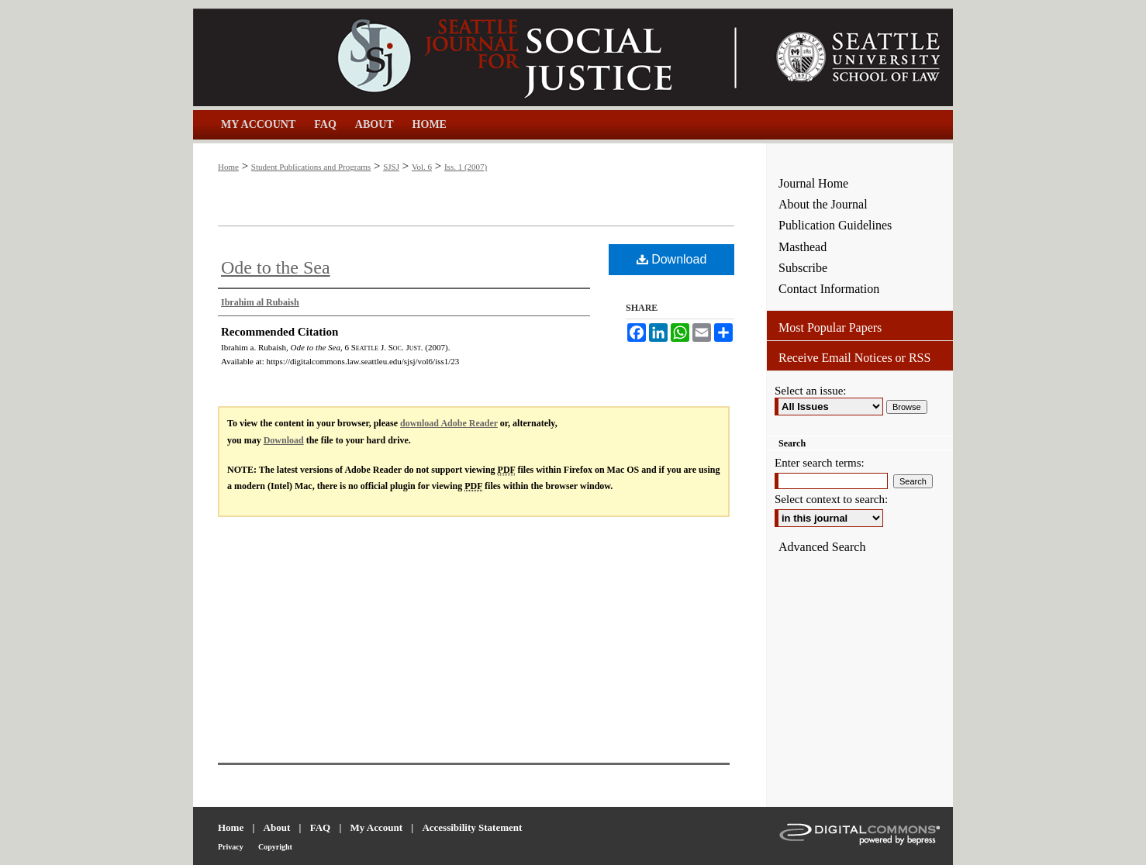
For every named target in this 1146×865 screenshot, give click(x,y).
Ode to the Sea (275, 267)
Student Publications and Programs (311, 166)
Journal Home (813, 183)
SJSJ (391, 166)
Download (672, 259)
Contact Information (828, 288)
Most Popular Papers (830, 327)
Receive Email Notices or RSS (854, 357)
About (277, 827)
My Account (376, 827)
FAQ (320, 827)
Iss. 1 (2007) (465, 166)
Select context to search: (831, 499)
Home (228, 166)
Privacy (230, 847)
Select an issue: (810, 390)
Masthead (802, 246)
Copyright (275, 847)
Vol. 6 (422, 166)
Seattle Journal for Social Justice (480, 57)
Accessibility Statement (472, 827)
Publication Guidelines (835, 225)
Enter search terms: (820, 463)
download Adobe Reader (449, 423)
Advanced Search (821, 546)
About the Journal (823, 204)
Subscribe (802, 267)
